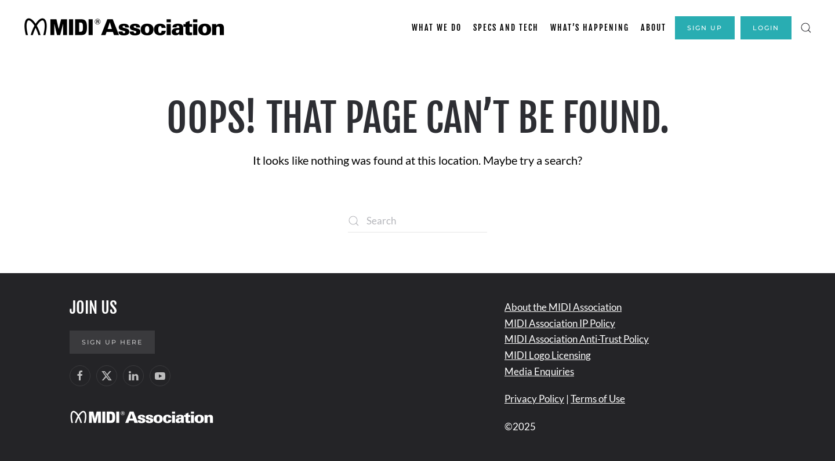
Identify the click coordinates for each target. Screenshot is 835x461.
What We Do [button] (437, 27)
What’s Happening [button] (589, 27)
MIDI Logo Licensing (547, 355)
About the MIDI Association (563, 307)
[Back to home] (126, 28)
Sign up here (112, 342)
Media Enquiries (539, 371)
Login (766, 28)
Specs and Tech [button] (506, 27)
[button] (806, 28)
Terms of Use (598, 399)
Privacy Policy (534, 399)
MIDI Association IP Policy (559, 323)
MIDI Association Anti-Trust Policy (576, 339)
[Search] (417, 221)
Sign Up (705, 28)
